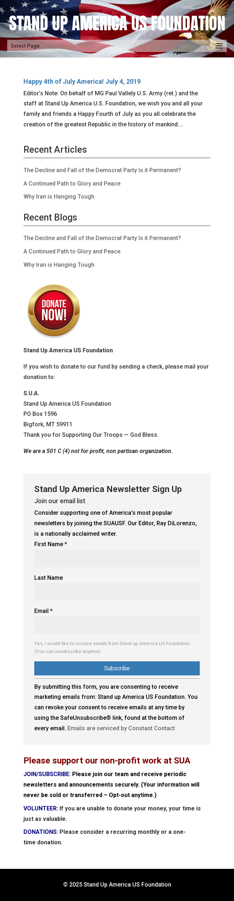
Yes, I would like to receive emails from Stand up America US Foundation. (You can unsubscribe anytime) (112, 647)
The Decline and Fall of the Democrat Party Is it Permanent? (102, 170)
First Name (50, 544)
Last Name (48, 577)
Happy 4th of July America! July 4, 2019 (82, 81)
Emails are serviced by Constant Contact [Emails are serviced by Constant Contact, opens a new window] (121, 728)
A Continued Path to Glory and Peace (71, 183)
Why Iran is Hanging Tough (58, 196)
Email (43, 611)
